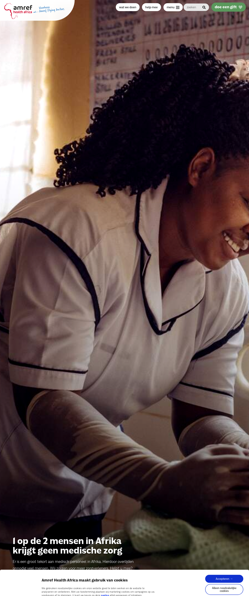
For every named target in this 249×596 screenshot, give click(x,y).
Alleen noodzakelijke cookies (224, 572)
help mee (151, 7)
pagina (105, 578)
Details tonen (49, 589)
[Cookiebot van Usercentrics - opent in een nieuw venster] (20, 589)
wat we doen (127, 7)
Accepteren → (224, 562)
